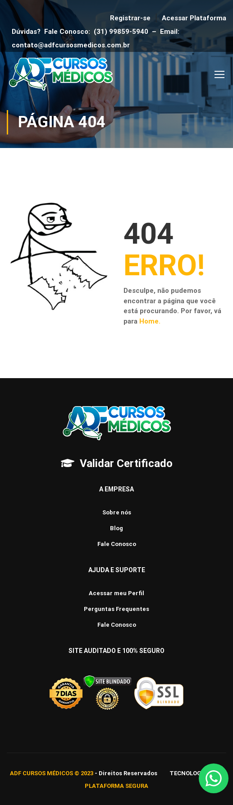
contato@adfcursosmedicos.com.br (72, 45)
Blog (116, 528)
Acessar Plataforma (194, 18)
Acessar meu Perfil (116, 593)
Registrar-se (130, 18)
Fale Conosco (116, 544)
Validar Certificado (126, 463)
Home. (149, 321)
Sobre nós (116, 512)
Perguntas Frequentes (116, 609)
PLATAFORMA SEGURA (116, 785)
